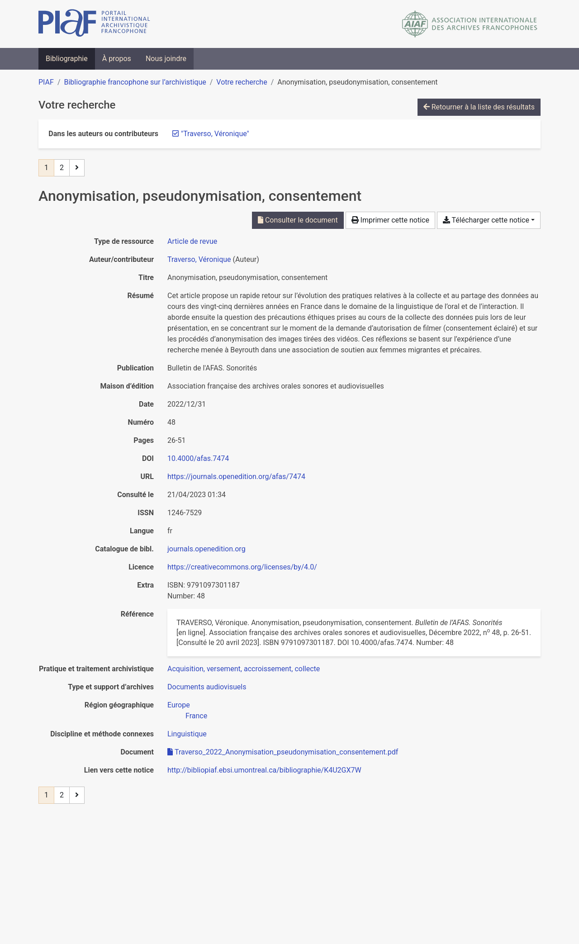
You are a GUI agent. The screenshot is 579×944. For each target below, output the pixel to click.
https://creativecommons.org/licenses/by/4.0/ (242, 567)
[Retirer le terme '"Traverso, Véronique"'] (215, 133)
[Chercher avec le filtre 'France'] (196, 716)
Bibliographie (67, 58)
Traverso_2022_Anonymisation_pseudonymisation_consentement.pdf (282, 752)
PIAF (46, 82)
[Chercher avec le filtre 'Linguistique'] (187, 734)
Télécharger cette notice (486, 220)
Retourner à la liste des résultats (479, 107)
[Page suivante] (77, 167)
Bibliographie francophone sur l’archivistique (135, 82)
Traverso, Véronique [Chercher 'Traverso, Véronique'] (199, 259)
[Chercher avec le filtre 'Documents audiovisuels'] (206, 687)
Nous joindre (166, 58)
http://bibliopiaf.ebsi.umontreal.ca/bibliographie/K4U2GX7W (264, 770)
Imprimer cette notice (390, 220)
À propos (116, 58)
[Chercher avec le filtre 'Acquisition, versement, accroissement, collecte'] (243, 668)
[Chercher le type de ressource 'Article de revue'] (192, 241)
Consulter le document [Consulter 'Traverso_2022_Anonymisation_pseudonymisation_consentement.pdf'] (298, 220)
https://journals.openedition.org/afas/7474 (236, 476)
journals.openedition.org (206, 549)
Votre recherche (241, 82)
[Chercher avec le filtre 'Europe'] (178, 705)
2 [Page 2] (62, 167)
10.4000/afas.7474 (198, 458)
